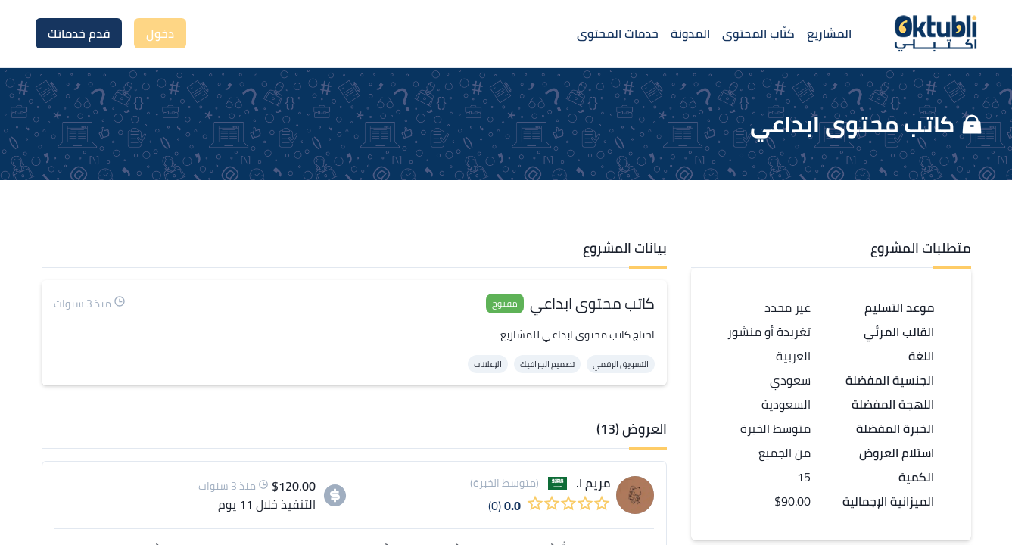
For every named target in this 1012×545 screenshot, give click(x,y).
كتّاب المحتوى (758, 33)
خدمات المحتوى (618, 33)
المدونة (690, 33)
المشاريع (829, 33)
